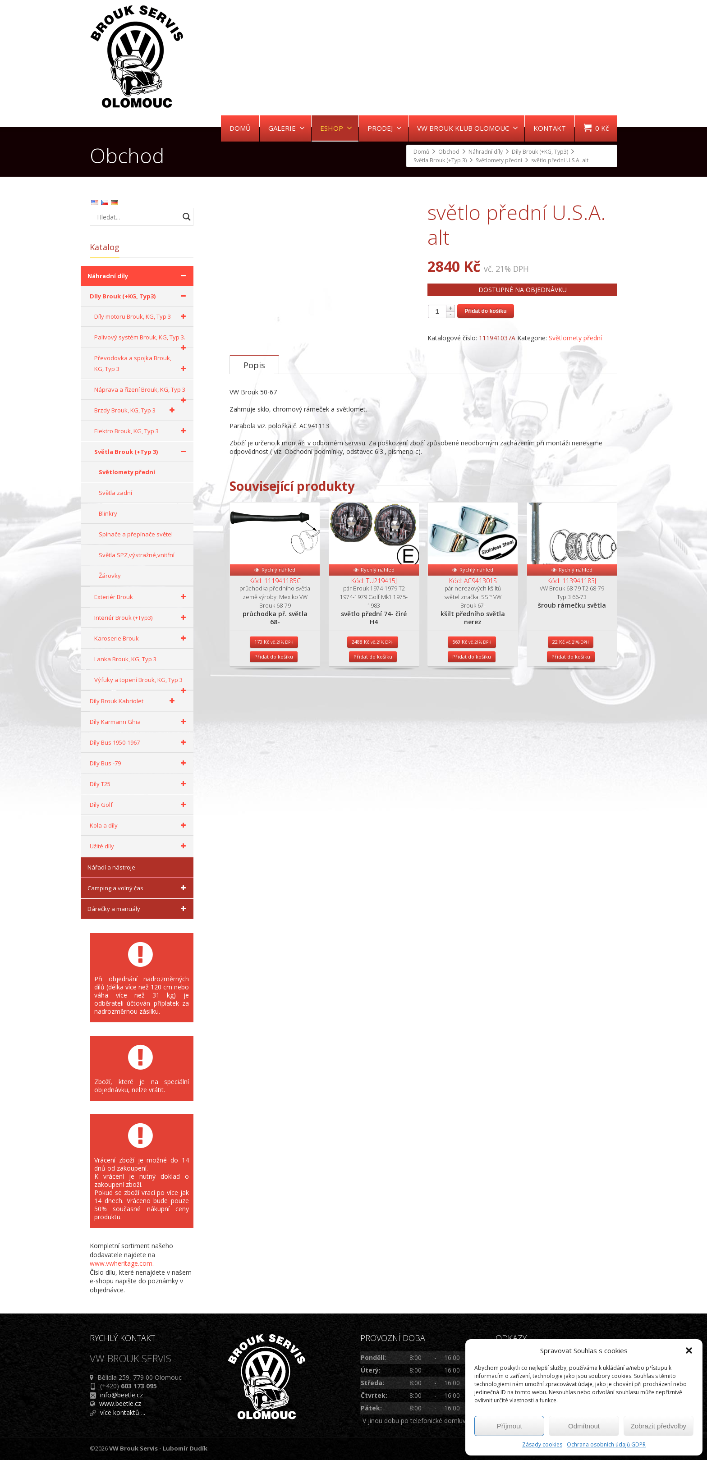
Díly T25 (139, 783)
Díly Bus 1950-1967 (139, 742)
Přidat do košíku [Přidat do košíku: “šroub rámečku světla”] (570, 748)
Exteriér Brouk (141, 596)
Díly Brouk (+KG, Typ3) (139, 296)
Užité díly (139, 846)
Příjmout (509, 1426)
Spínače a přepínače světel (136, 534)
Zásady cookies (542, 1444)
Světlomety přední (575, 338)
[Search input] (137, 217)
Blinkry (108, 513)
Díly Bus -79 (139, 763)
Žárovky (110, 576)
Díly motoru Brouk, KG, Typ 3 (141, 316)
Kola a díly (139, 825)
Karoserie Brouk (141, 638)
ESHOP (336, 128)
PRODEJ (384, 128)
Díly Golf (139, 804)
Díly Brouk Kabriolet (134, 701)
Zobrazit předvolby (658, 1426)
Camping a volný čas (138, 888)
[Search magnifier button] (186, 217)
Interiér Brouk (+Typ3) (141, 617)
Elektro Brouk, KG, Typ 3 (141, 431)
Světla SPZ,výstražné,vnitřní (136, 555)
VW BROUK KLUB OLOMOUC (467, 128)
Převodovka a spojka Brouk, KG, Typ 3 (141, 364)
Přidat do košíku (485, 311)
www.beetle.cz (120, 1403)
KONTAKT (549, 128)
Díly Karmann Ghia (139, 721)
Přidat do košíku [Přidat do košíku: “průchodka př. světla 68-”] (273, 748)
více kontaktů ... (122, 1412)
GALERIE (286, 128)
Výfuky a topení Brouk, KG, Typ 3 (141, 683)
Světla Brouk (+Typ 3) (141, 451)
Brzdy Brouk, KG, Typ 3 (136, 410)
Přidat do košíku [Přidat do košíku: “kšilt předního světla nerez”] (471, 748)
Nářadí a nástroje (111, 867)
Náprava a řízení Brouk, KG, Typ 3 (141, 392)
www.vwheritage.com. (122, 1263)
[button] (688, 1350)
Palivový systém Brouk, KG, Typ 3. (141, 340)
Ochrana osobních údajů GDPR (606, 1444)
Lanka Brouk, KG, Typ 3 (125, 659)
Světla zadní (115, 493)
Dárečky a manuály (138, 908)
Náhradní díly (138, 275)
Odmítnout (584, 1426)
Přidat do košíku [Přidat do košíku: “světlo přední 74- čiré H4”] (373, 748)
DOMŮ (240, 128)
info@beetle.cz (121, 1395)
